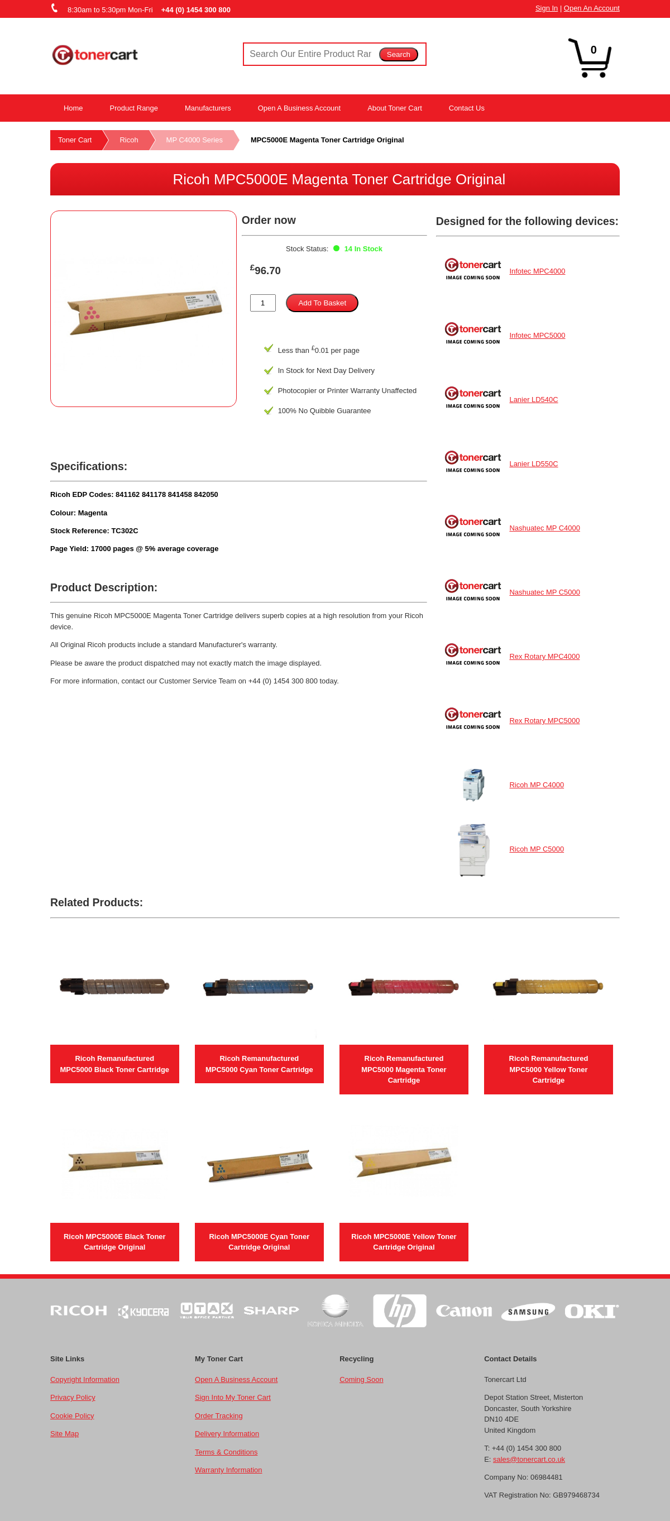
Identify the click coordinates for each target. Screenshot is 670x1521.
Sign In (546, 8)
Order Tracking (219, 1416)
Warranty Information (228, 1470)
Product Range (134, 108)
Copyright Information (84, 1379)
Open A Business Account (299, 108)
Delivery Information (227, 1433)
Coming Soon (361, 1379)
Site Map (64, 1433)
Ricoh (128, 140)
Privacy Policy (72, 1397)
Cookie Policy (72, 1416)
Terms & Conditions (226, 1452)
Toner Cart (75, 140)
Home (73, 108)
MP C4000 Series (194, 140)
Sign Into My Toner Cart (233, 1397)
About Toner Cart (394, 108)
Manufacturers (208, 108)
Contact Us (467, 108)
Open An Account (592, 8)
